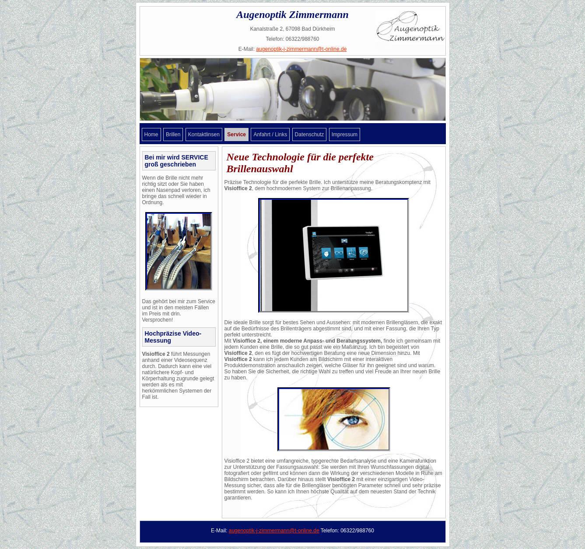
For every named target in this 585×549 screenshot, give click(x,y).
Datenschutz (309, 134)
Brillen (173, 134)
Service (236, 134)
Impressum (344, 134)
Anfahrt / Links (270, 134)
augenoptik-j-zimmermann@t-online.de (301, 49)
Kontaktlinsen (204, 134)
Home (151, 134)
